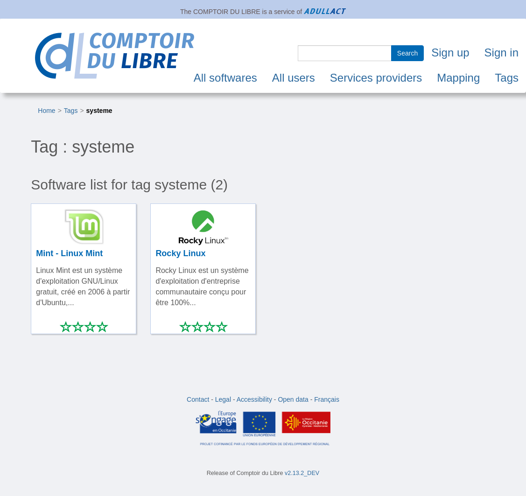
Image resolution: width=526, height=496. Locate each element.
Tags (507, 77)
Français (326, 399)
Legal (223, 399)
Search (407, 53)
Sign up (450, 52)
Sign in (501, 52)
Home (46, 110)
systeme (99, 110)
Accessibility (254, 399)
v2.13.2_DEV (302, 473)
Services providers (376, 77)
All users (293, 77)
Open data (293, 399)
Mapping (458, 77)
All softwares (225, 77)
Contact (198, 399)
